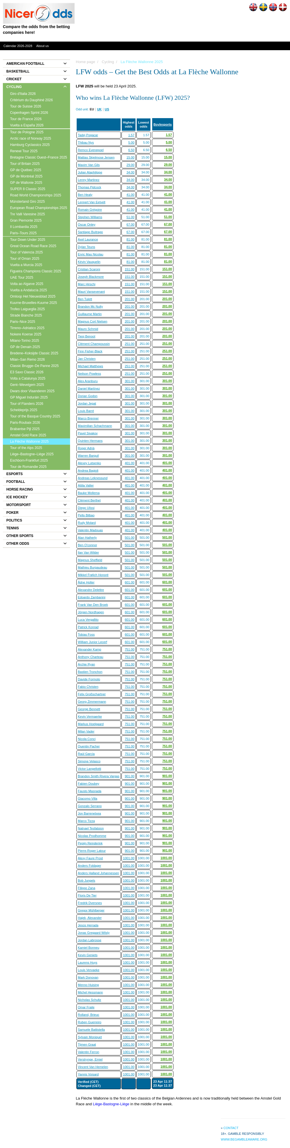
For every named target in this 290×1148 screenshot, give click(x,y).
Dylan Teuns (86, 247)
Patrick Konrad (88, 627)
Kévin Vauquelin (89, 261)
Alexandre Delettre (91, 589)
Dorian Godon (88, 396)
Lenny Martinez (88, 179)
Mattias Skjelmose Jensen (96, 157)
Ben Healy (85, 194)
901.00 (129, 776)
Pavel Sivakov (88, 433)
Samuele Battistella (91, 1029)
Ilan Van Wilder (88, 552)
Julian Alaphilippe (90, 172)
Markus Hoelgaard (91, 724)
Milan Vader (86, 731)
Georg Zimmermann (92, 701)
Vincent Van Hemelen (93, 1067)
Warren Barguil (88, 455)
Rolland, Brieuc (88, 1014)
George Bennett (89, 709)
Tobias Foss (86, 634)
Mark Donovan (88, 977)
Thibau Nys (86, 142)
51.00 (131, 217)
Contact (230, 1128)
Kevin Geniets (87, 955)
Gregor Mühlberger (91, 910)
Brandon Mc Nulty (90, 306)
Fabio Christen (88, 686)
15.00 (131, 157)
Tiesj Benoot (86, 336)
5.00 (131, 142)
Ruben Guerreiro (89, 1022)
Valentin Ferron (88, 1052)
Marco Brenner (88, 418)
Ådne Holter (86, 582)
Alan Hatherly (87, 537)
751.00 (129, 649)
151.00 (129, 269)
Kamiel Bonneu (88, 947)
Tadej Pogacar (88, 135)
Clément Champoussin (94, 343)
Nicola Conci (87, 739)
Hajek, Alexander (90, 917)
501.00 (129, 537)
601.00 (129, 582)
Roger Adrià (86, 448)
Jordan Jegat (87, 403)
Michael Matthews (90, 366)
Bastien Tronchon (90, 671)
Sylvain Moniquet (90, 1037)
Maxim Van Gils (89, 165)
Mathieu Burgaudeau (92, 567)
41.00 (131, 194)
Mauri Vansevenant (91, 291)
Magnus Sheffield (90, 560)
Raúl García (86, 753)
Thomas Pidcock (89, 187)
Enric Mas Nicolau (90, 254)
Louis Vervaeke (88, 970)
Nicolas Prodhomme (92, 835)
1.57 (131, 135)
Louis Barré (86, 411)
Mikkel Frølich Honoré (93, 575)
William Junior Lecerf (92, 642)
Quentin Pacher (89, 746)
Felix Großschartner (92, 694)
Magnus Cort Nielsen (92, 321)
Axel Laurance (88, 239)
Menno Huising (88, 985)
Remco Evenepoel (91, 150)
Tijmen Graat (87, 1044)
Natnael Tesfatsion (91, 828)
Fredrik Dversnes (90, 903)
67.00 (131, 224)
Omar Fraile (86, 1007)
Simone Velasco (89, 761)
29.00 (131, 165)
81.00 (131, 239)
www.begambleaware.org (244, 1139)
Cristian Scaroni (89, 269)
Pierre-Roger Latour (92, 850)
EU (92, 109)
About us (42, 46)
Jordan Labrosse (89, 940)
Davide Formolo (89, 679)
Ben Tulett (85, 299)
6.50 (131, 150)
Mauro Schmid (88, 329)
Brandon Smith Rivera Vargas (98, 776)
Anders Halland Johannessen (98, 873)
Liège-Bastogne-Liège (111, 1104)
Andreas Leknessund (92, 478)
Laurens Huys (87, 962)
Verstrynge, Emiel (90, 1059)
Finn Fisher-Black (90, 351)
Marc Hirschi (86, 284)
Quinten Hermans (90, 440)
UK (99, 109)
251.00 (129, 343)
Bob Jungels (86, 880)
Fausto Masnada (89, 791)
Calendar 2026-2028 (17, 46)
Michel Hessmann (90, 992)
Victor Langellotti (89, 768)
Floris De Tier (87, 895)
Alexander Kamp (89, 649)
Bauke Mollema (89, 493)
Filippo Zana (86, 888)
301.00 (129, 381)
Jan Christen (87, 358)
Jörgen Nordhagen (91, 612)
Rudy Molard (87, 522)
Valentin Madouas (90, 530)
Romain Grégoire (90, 209)
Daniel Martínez (89, 388)
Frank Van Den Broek (93, 604)
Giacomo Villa (87, 798)
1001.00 (128, 858)
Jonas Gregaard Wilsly (94, 932)
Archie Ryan (86, 664)
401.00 (129, 463)
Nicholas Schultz (89, 999)
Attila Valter (86, 485)
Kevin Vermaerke (90, 716)
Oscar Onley (86, 224)
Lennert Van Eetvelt (91, 202)
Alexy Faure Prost (90, 858)
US (107, 109)
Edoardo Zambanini (91, 597)
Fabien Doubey (88, 783)
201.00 (129, 299)
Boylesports (163, 124)
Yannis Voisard (88, 1074)
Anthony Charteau (90, 657)
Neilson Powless (89, 373)
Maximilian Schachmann (95, 425)
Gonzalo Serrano (90, 806)
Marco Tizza (86, 821)
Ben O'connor (87, 545)
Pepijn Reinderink (90, 843)
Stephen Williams (90, 217)
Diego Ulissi (86, 507)
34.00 (131, 172)
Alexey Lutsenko (89, 463)
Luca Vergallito (88, 619)
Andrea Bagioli (88, 470)
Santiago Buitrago (90, 232)
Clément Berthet (89, 500)
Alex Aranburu (88, 381)
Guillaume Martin (90, 314)
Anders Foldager (89, 865)
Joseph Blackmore (91, 276)
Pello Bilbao (86, 515)
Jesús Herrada (88, 925)
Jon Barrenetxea (89, 813)
